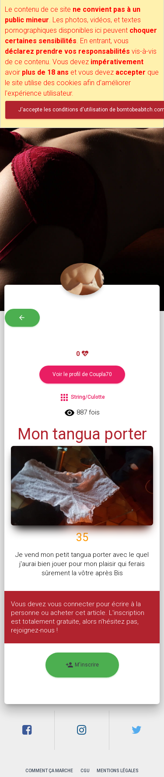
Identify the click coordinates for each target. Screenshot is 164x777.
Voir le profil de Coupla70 (82, 374)
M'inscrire (82, 665)
